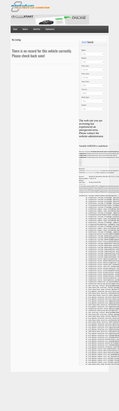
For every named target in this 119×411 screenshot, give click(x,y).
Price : (85, 66)
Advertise (36, 29)
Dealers (25, 29)
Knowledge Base (90, 174)
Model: (84, 58)
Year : (85, 82)
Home (15, 29)
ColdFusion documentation (92, 172)
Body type (85, 97)
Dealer (84, 105)
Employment (50, 29)
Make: (84, 50)
